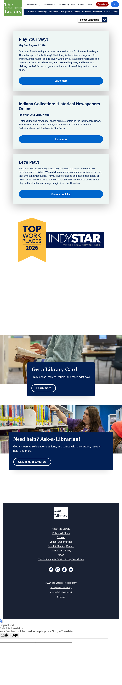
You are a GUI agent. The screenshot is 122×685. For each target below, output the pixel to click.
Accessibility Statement (61, 592)
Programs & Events (70, 12)
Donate (102, 4)
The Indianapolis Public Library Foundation (61, 559)
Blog (115, 12)
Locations (54, 12)
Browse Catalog (33, 4)
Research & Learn (101, 12)
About (80, 4)
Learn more (61, 80)
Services (86, 12)
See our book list (61, 194)
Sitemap (61, 597)
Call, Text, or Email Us (32, 461)
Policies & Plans (61, 533)
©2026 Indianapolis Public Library (61, 583)
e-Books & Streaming (36, 12)
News (61, 555)
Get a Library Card (66, 4)
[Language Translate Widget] (92, 19)
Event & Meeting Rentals (61, 546)
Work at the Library (61, 550)
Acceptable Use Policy (60, 587)
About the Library (61, 529)
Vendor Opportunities (61, 542)
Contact (90, 4)
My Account (49, 4)
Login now (61, 139)
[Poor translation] (14, 635)
